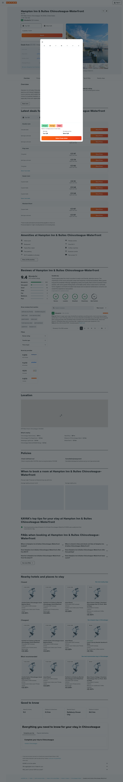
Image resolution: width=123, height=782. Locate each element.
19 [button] (46, 54)
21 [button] (54, 54)
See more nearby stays (101, 582)
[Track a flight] (3, 30)
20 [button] (50, 54)
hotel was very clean (27, 323)
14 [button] (54, 50)
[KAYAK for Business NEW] (3, 38)
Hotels (31, 778)
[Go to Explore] (3, 27)
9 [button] (34, 50)
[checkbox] (29, 356)
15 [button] (58, 50)
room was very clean (34, 315)
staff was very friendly (27, 311)
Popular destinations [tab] (43, 733)
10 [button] (38, 50)
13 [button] (50, 50)
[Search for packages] (3, 18)
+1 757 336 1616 (25, 18)
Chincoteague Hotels (76, 778)
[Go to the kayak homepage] (11, 3)
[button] (3, 3)
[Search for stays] (3, 11)
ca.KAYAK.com (24, 778)
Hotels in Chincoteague (31, 743)
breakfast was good (40, 311)
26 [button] (46, 58)
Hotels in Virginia (65, 778)
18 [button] (42, 54)
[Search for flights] (3, 8)
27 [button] (50, 58)
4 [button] (42, 46)
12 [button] (46, 50)
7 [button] (54, 46)
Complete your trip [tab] (29, 733)
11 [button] (42, 50)
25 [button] (42, 58)
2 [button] (34, 46)
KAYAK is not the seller (65, 763)
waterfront (24, 326)
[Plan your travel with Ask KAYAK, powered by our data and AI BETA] (3, 23)
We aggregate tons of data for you (65, 766)
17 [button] (38, 54)
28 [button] (54, 58)
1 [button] (58, 42)
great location (25, 319)
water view (24, 315)
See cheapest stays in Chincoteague (98, 620)
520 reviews (35, 20)
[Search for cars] (3, 15)
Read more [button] (82, 323)
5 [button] (46, 46)
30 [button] (34, 62)
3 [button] (38, 46)
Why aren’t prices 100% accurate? (65, 770)
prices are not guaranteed (55, 758)
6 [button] (50, 46)
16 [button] (34, 54)
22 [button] (58, 54)
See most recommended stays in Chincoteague (95, 656)
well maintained (38, 323)
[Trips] (3, 42)
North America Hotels (40, 778)
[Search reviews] (74, 308)
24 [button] (38, 58)
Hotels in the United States (53, 778)
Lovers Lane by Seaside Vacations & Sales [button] (97, 643)
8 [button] (58, 46)
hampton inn (32, 326)
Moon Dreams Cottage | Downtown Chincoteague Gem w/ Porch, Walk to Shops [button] (97, 604)
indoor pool (34, 319)
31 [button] (38, 62)
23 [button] (34, 58)
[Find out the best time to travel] (3, 34)
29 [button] (58, 58)
